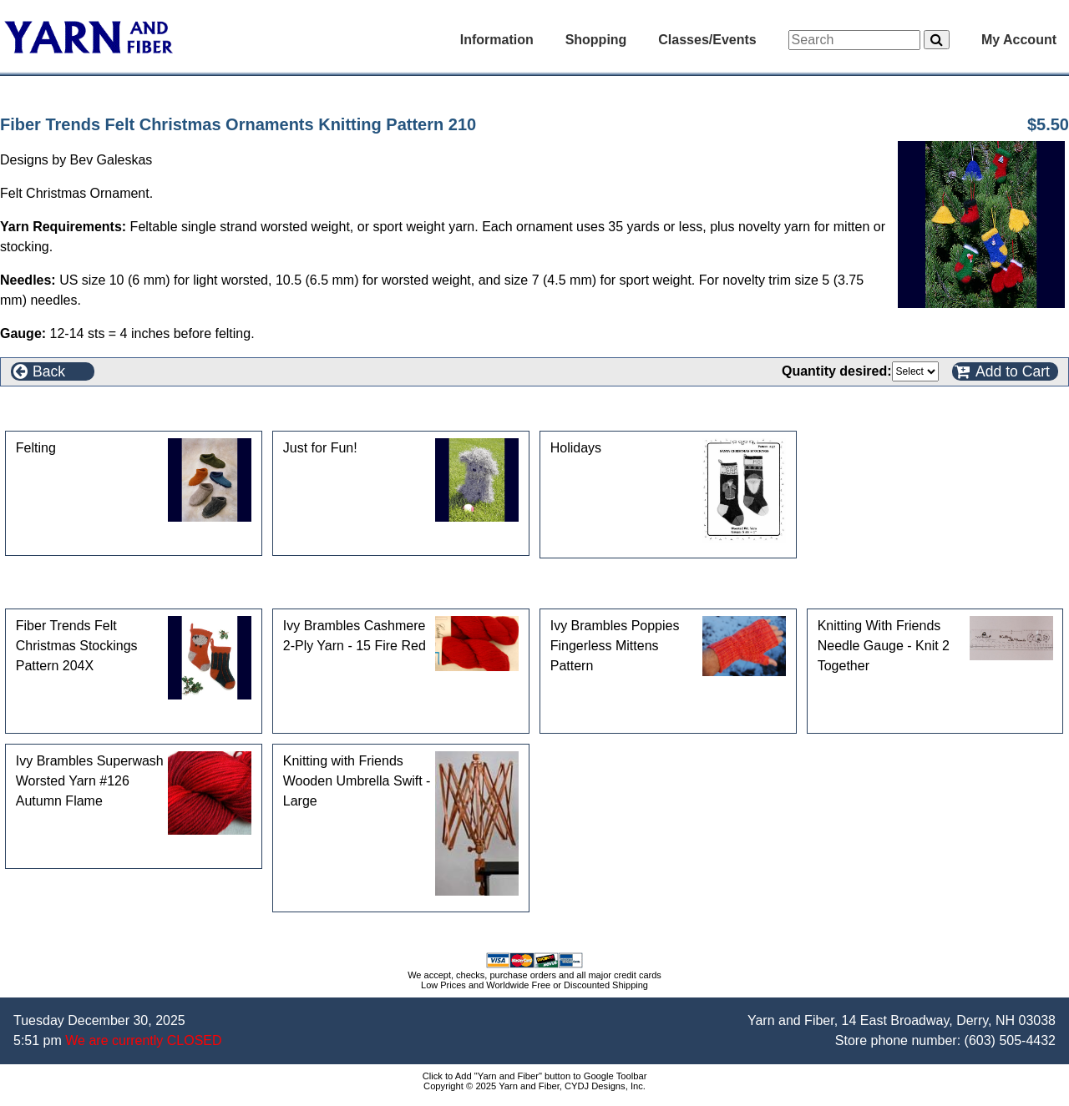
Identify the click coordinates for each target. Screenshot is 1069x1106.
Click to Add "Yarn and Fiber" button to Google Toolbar (535, 1076)
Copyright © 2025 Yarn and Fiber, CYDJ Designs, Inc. (534, 1086)
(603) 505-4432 (1010, 1040)
